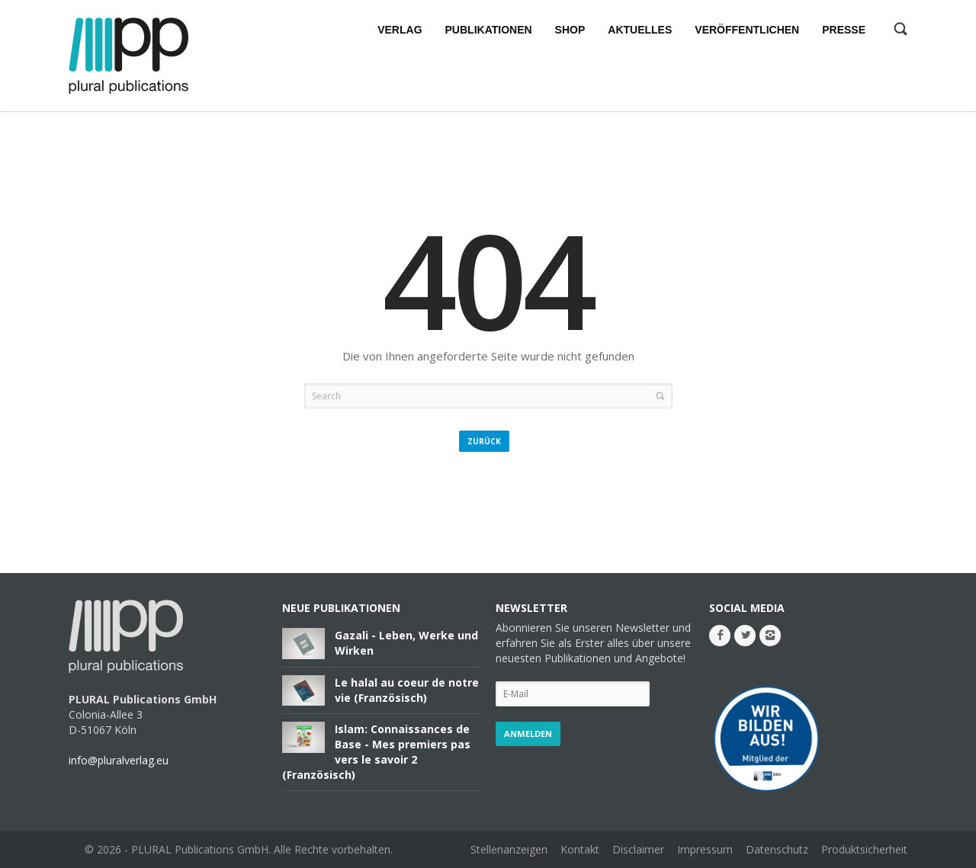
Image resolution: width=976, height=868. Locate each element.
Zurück (484, 441)
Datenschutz (777, 849)
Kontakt (579, 849)
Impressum (705, 849)
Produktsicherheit (864, 849)
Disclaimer (638, 849)
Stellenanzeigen (508, 849)
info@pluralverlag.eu (119, 760)
